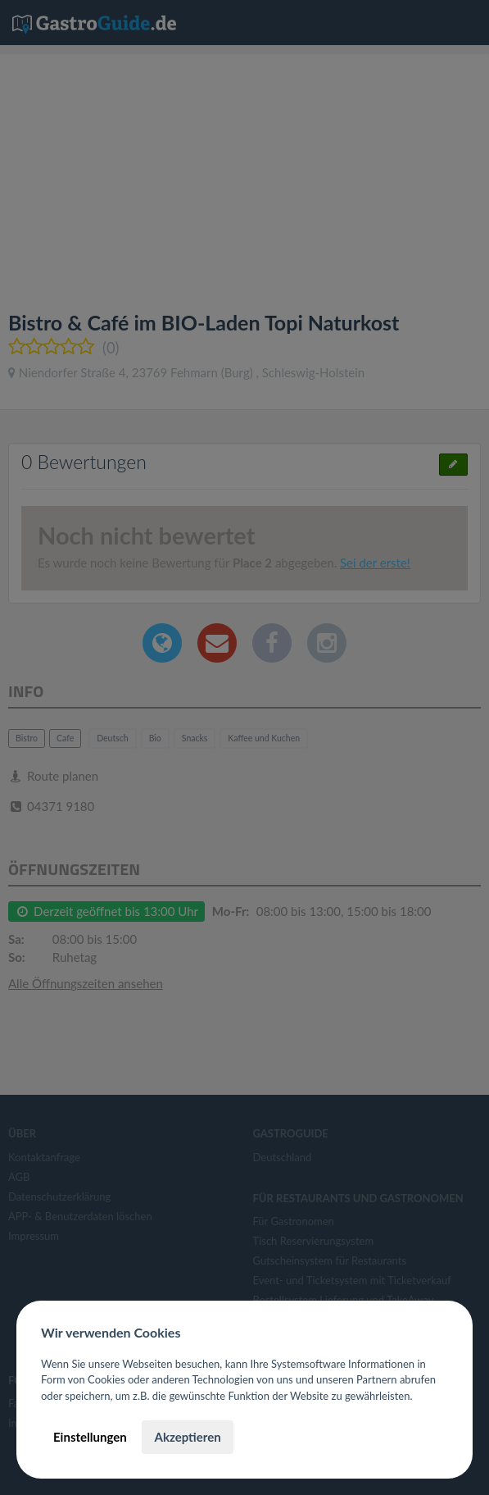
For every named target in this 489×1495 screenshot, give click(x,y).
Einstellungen (90, 1436)
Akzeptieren (187, 1436)
